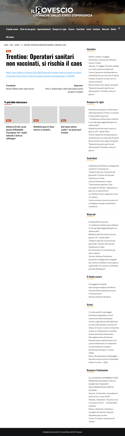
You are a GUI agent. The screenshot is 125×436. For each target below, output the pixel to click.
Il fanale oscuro (12, 29)
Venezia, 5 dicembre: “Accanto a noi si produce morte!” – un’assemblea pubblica (103, 402)
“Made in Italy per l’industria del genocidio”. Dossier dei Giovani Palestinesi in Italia (102, 175)
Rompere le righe (60, 29)
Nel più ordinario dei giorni (100, 297)
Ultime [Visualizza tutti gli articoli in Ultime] (8, 51)
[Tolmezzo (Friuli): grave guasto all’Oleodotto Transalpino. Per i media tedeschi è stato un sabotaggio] (17, 114)
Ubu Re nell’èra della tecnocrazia (102, 290)
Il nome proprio (95, 293)
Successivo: (64, 88)
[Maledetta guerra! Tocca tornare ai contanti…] (44, 114)
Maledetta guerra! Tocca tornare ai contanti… (44, 128)
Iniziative (96, 29)
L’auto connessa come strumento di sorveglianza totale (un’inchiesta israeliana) (103, 203)
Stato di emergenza (28, 29)
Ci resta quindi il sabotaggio (100, 312)
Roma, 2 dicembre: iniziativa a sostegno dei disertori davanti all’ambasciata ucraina (101, 412)
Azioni (88, 29)
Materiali (105, 29)
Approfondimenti (44, 29)
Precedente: (25, 87)
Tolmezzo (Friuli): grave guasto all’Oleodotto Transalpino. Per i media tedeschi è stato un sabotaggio (16, 132)
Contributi (80, 29)
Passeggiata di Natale (98, 284)
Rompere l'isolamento (97, 370)
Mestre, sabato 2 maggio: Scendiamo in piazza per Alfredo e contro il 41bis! (103, 59)
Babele (113, 29)
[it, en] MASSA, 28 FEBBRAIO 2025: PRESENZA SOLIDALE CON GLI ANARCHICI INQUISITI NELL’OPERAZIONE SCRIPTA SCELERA (104, 383)
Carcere (71, 29)
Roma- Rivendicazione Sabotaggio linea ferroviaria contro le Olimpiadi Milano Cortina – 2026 (103, 359)
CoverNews (66, 432)
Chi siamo (10, 37)
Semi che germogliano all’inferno (102, 287)
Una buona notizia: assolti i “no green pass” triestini (71, 129)
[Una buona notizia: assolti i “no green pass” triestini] (72, 114)
